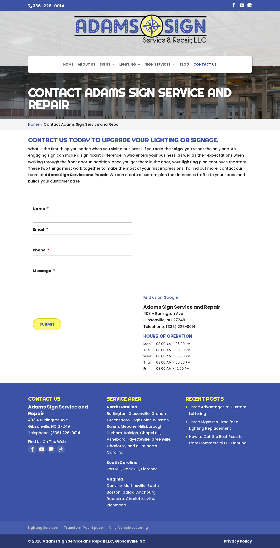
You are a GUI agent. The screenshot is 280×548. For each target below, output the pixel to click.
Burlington (116, 413)
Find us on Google (160, 297)
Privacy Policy (238, 541)
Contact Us (205, 62)
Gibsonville (139, 413)
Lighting (127, 62)
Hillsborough (150, 426)
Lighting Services (43, 527)
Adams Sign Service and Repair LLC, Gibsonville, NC (94, 541)
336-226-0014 (48, 6)
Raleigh (131, 433)
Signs (105, 62)
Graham (159, 413)
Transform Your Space (83, 527)
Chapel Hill (150, 433)
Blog (184, 62)
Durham (114, 433)
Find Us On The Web (47, 441)
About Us (86, 62)
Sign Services (157, 62)
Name (41, 209)
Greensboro (118, 420)
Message (44, 271)
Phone (41, 250)
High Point (141, 420)
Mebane (128, 426)
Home (68, 62)
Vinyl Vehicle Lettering (128, 527)
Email (40, 229)
